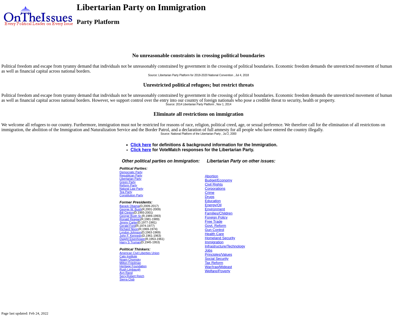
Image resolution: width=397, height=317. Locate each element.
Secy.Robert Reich (132, 276)
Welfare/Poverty (217, 271)
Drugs (209, 197)
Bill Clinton (127, 212)
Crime (209, 193)
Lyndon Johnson (130, 232)
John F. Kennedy (131, 235)
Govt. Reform (215, 226)
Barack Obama (130, 206)
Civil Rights (214, 184)
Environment (215, 209)
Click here (141, 144)
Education (213, 201)
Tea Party (126, 192)
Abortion (211, 176)
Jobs (208, 250)
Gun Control (214, 230)
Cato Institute (128, 256)
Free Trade (213, 221)
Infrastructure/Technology (225, 246)
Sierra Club (127, 279)
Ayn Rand (126, 272)
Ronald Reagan (130, 219)
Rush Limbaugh (130, 269)
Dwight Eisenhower (132, 239)
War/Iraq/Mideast (218, 267)
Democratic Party (131, 172)
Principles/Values (218, 254)
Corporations (215, 188)
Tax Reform (214, 263)
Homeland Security (220, 238)
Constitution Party (131, 195)
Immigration (214, 242)
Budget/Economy (218, 180)
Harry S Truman (130, 242)
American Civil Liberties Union (139, 253)
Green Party (128, 182)
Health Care (214, 234)
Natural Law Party (131, 188)
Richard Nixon (129, 229)
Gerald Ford (128, 225)
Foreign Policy (216, 217)
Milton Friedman (130, 262)
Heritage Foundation (133, 266)
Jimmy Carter (128, 222)
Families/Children (218, 213)
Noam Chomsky (130, 259)
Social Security (217, 259)
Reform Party (128, 185)
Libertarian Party (130, 178)
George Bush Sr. (131, 215)
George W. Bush (130, 209)
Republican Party (131, 175)
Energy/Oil (213, 205)
